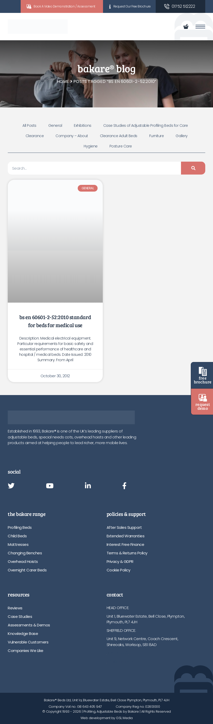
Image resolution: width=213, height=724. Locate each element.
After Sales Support (124, 527)
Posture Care (120, 146)
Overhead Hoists (23, 561)
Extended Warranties (126, 536)
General (55, 125)
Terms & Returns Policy (127, 553)
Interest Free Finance (125, 544)
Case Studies (20, 616)
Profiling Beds (19, 527)
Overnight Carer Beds (27, 570)
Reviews (15, 608)
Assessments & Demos (29, 625)
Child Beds (17, 536)
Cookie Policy (118, 570)
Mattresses (18, 544)
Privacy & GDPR (120, 561)
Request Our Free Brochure (132, 6)
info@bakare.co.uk (123, 661)
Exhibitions (82, 125)
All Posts (29, 125)
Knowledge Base (23, 633)
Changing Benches (25, 553)
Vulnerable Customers (28, 642)
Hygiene (91, 146)
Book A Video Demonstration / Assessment (64, 6)
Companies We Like (25, 650)
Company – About (72, 135)
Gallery (182, 135)
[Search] (193, 168)
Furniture (156, 135)
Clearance (35, 135)
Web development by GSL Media (107, 717)
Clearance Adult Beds (118, 135)
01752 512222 (183, 6)
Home (63, 81)
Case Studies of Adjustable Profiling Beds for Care (145, 125)
